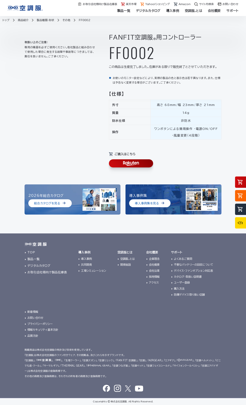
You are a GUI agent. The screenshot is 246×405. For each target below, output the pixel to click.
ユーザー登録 (182, 282)
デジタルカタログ (148, 10)
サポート (232, 10)
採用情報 (154, 276)
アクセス (154, 282)
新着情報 (32, 311)
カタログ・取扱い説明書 (188, 276)
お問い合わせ (35, 317)
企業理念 (154, 258)
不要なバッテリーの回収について (193, 264)
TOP (31, 252)
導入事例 (172, 10)
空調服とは (193, 10)
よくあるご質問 (183, 258)
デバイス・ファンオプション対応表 (193, 270)
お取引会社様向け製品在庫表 (47, 272)
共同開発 (86, 264)
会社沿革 (154, 270)
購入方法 (179, 288)
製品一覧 (123, 10)
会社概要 (214, 10)
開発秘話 (125, 264)
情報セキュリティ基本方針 (42, 329)
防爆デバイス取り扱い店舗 (189, 294)
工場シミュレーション (93, 270)
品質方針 (32, 335)
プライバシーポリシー (40, 323)
